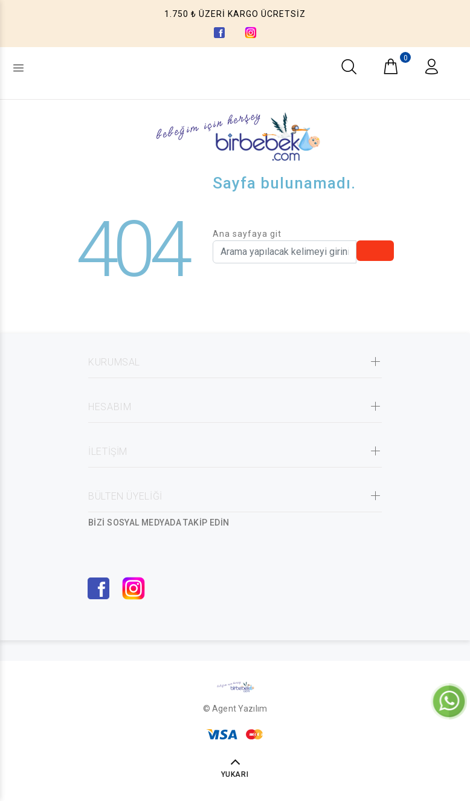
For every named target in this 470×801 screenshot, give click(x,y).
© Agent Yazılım (235, 708)
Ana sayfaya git (247, 234)
